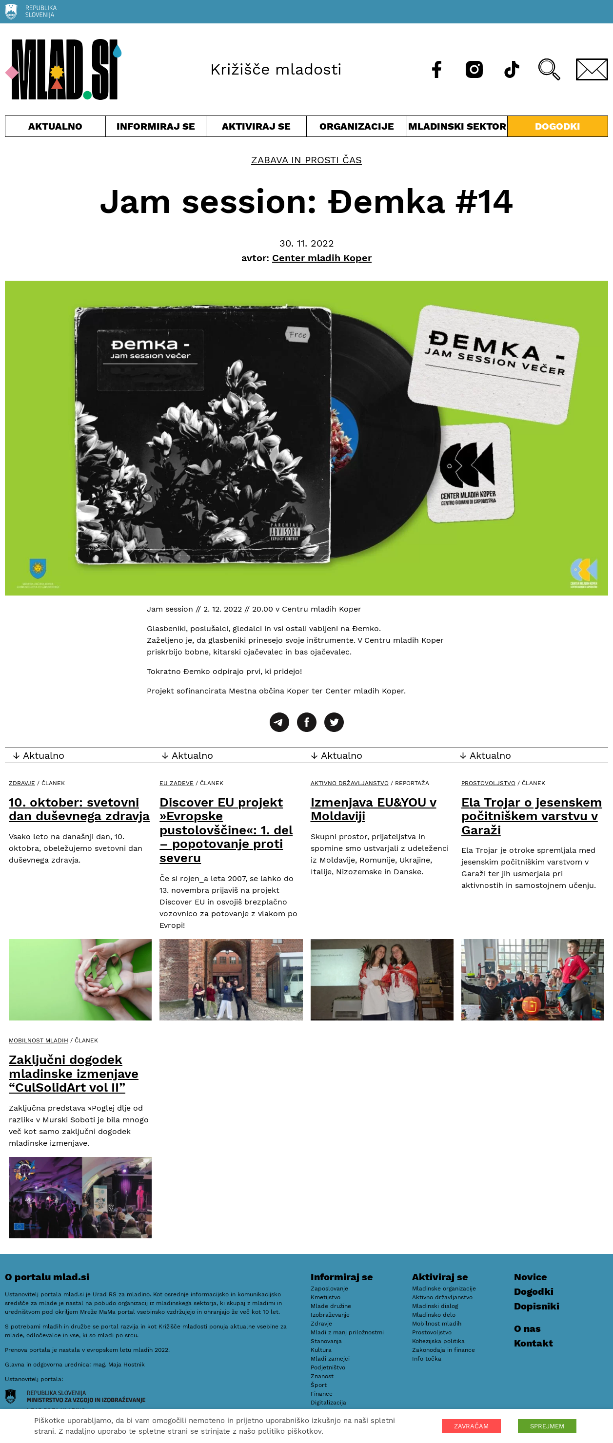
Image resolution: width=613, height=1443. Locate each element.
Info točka (426, 1358)
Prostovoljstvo (488, 783)
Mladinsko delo (433, 1314)
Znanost (322, 1376)
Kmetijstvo (325, 1297)
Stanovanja (326, 1341)
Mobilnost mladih (38, 1040)
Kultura (321, 1350)
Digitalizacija (328, 1402)
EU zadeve (176, 783)
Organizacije (357, 128)
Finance (322, 1393)
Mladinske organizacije (444, 1288)
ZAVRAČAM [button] (471, 1426)
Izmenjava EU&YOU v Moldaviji (373, 809)
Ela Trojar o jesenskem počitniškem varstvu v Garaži (531, 816)
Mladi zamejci (330, 1358)
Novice (530, 1277)
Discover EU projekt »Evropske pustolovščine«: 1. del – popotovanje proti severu (226, 830)
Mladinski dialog (435, 1306)
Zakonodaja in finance (443, 1350)
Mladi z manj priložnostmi (347, 1332)
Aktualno (55, 128)
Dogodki (557, 126)
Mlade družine (331, 1306)
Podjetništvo (328, 1367)
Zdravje (22, 783)
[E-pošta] (592, 69)
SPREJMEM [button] (547, 1426)
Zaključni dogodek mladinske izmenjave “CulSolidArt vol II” (73, 1073)
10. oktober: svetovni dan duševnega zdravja (79, 809)
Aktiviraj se (256, 128)
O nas (527, 1328)
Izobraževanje (330, 1314)
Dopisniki (536, 1306)
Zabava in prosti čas (306, 160)
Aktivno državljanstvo (350, 783)
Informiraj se (156, 128)
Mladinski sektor (457, 128)
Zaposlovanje (329, 1288)
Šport (319, 1385)
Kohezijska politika (438, 1341)
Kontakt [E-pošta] (533, 1343)
